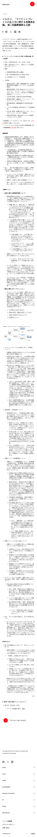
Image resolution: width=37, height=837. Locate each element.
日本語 (33, 833)
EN (27, 833)
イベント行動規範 (7, 821)
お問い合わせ (6, 827)
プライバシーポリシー (8, 824)
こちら (13, 127)
